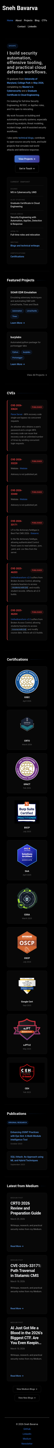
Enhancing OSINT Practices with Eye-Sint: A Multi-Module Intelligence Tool (26, 1136)
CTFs (44, 20)
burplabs (16, 337)
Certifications (17, 256)
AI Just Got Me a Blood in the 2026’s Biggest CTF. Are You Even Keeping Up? (26, 1335)
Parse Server (16, 414)
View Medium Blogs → (27, 1389)
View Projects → (27, 159)
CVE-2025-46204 (16, 612)
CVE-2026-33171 (16, 523)
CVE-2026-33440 (16, 492)
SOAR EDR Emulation (24, 292)
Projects (28, 20)
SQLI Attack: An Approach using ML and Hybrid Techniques (27, 1158)
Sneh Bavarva (20, 8)
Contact (21, 26)
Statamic (35, 533)
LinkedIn (32, 26)
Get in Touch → (27, 168)
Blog (37, 20)
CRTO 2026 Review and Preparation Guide (26, 1208)
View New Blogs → (27, 1398)
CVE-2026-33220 (16, 461)
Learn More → (18, 323)
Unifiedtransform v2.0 (21, 577)
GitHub (27, 1429)
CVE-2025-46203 (16, 570)
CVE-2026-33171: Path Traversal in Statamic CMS (26, 1270)
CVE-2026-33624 (16, 407)
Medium (27, 1438)
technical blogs (26, 137)
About (18, 20)
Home (10, 20)
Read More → (17, 1246)
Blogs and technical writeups (25, 245)
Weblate (23, 468)
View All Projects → (37, 375)
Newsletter (27, 1443)
